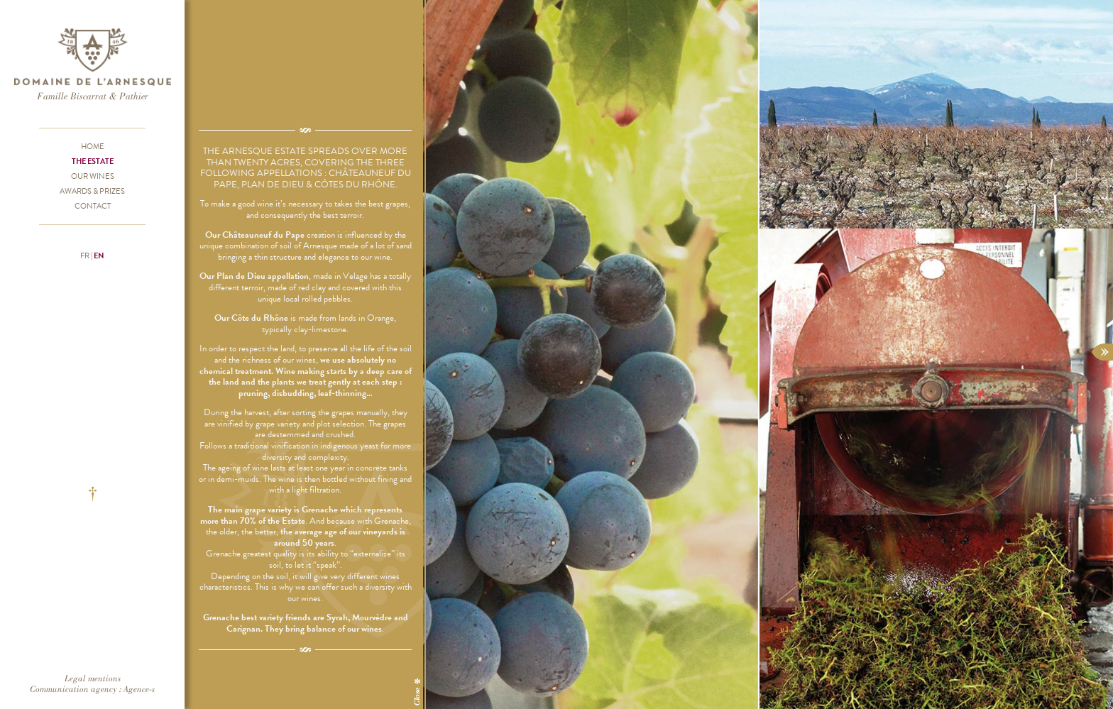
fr (84, 255)
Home (92, 146)
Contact (93, 205)
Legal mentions (93, 678)
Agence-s (139, 688)
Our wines (92, 176)
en (99, 255)
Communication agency (73, 688)
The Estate (93, 161)
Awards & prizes (92, 191)
